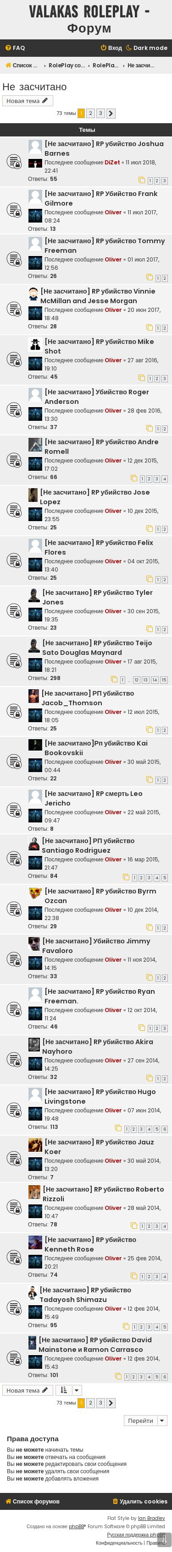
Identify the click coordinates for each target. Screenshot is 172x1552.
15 (164, 680)
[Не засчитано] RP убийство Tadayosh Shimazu (85, 1294)
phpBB (76, 1526)
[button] (111, 114)
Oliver (113, 212)
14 (155, 680)
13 (146, 680)
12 (137, 680)
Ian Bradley (151, 1518)
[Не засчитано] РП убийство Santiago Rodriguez (88, 845)
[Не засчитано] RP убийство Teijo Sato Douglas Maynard (97, 647)
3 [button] (100, 113)
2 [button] (90, 113)
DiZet (112, 162)
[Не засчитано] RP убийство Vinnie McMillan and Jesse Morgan (97, 296)
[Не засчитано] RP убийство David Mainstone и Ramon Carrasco (95, 1344)
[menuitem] (15, 48)
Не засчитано (34, 86)
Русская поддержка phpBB (136, 1534)
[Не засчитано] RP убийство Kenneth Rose (90, 1244)
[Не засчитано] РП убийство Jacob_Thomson (87, 698)
